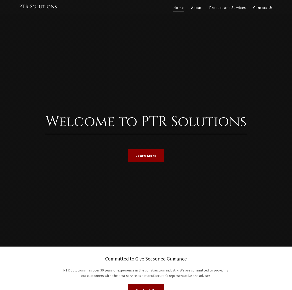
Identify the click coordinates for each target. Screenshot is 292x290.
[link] (38, 7)
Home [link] (178, 7)
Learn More (146, 155)
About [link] (196, 7)
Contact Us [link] (263, 7)
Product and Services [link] (227, 7)
